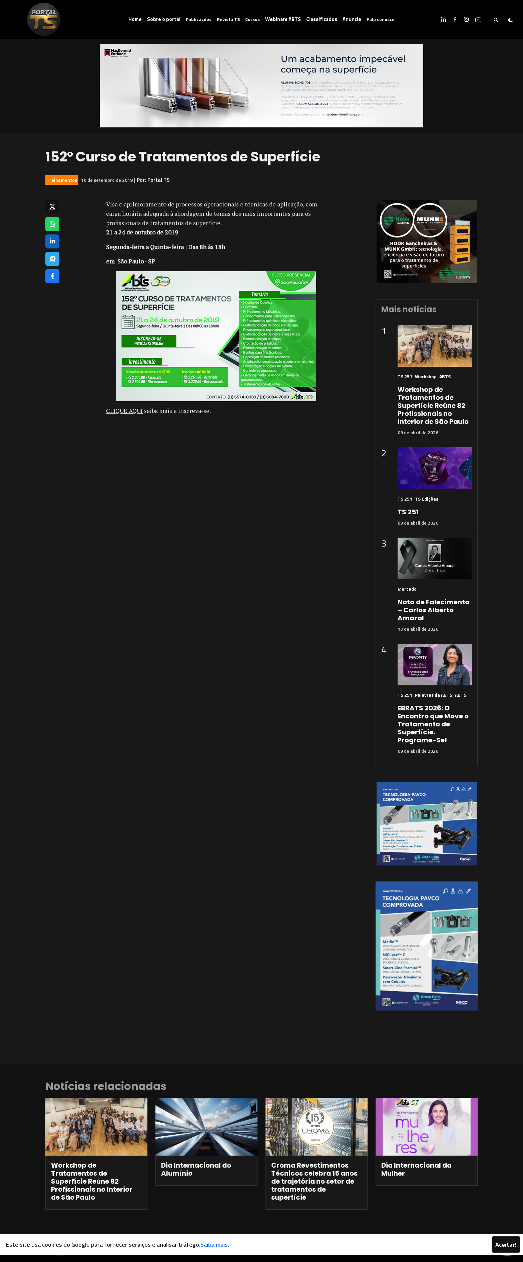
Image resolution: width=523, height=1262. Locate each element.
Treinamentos (62, 179)
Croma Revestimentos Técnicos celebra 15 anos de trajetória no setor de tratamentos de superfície (314, 1181)
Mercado (407, 588)
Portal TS (158, 180)
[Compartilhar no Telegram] (52, 259)
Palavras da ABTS (433, 694)
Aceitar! (506, 1244)
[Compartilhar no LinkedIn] (52, 241)
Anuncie (352, 19)
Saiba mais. (214, 1244)
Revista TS (228, 19)
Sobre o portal (163, 19)
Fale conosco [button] (381, 19)
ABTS (445, 376)
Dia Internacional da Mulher (416, 1169)
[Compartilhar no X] (52, 207)
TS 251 (405, 376)
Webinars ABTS (283, 19)
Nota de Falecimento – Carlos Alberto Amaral (433, 610)
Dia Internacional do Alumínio (196, 1169)
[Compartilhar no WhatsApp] (52, 224)
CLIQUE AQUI (124, 411)
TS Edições (426, 498)
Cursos (252, 19)
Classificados (321, 19)
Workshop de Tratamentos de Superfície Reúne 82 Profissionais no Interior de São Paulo (433, 405)
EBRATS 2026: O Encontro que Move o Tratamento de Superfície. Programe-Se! (433, 724)
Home (135, 19)
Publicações (198, 19)
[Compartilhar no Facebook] (52, 276)
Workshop (426, 376)
